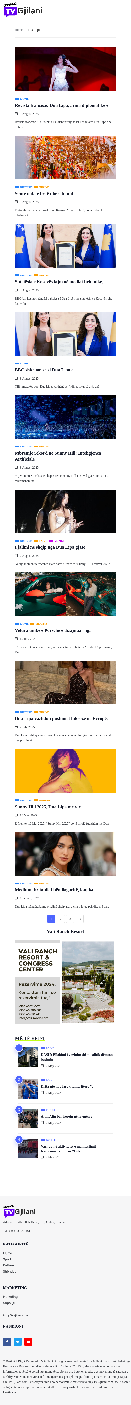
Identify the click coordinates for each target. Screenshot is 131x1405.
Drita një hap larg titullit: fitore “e (67, 1087)
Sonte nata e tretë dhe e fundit (44, 193)
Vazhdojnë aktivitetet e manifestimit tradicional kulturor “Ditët (68, 1149)
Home (19, 29)
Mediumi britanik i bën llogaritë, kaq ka (54, 889)
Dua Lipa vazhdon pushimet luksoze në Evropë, (61, 718)
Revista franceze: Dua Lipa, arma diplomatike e (61, 105)
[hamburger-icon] (123, 12)
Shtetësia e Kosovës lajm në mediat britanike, (59, 281)
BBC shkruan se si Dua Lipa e (44, 369)
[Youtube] (28, 1342)
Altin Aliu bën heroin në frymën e (66, 1117)
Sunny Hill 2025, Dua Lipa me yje (48, 806)
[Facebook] (7, 1342)
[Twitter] (18, 1342)
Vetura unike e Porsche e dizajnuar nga (53, 630)
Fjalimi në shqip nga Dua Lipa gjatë (50, 547)
